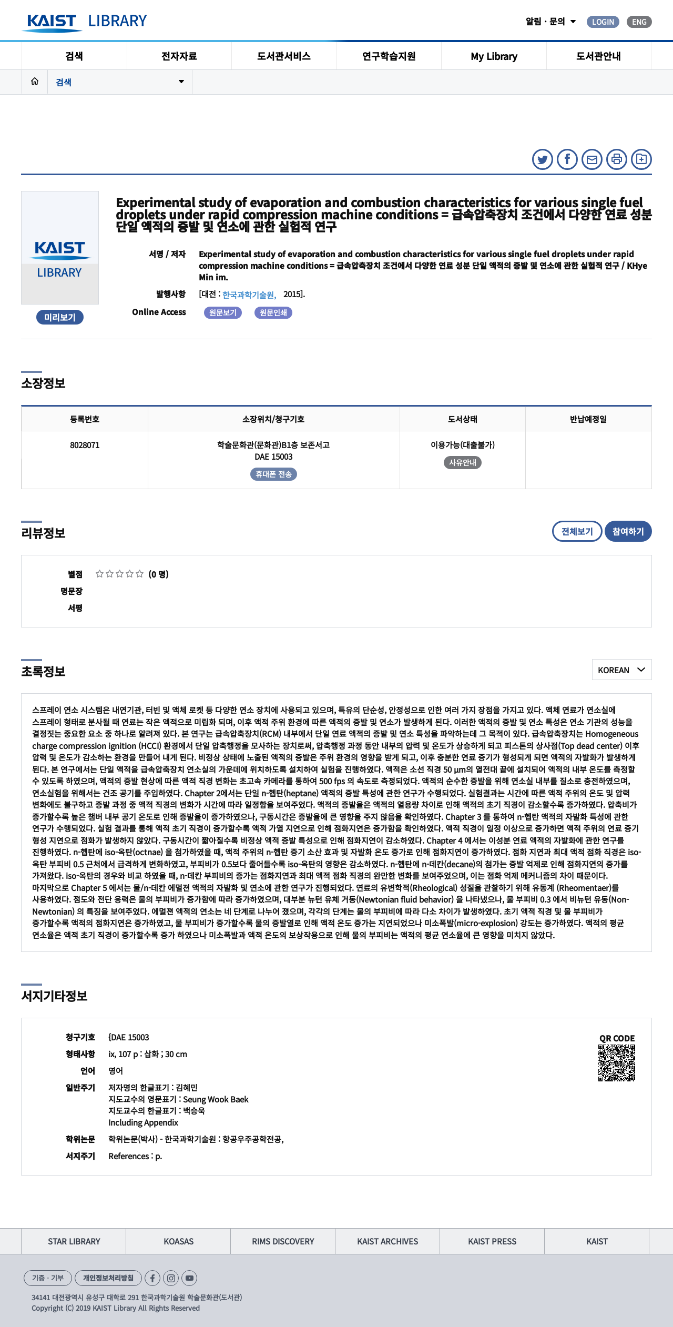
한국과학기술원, (249, 294)
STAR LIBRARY (74, 1241)
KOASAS (178, 1241)
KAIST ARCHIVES (387, 1241)
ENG (639, 21)
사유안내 (462, 462)
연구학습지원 (389, 56)
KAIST (597, 1241)
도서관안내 (598, 56)
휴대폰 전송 (274, 474)
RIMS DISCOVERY (283, 1241)
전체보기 (577, 531)
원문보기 (223, 312)
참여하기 (628, 531)
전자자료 (179, 56)
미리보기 (60, 317)
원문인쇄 (273, 312)
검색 (74, 56)
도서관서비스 (284, 56)
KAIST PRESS (492, 1241)
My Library (494, 56)
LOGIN (603, 21)
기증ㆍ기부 (48, 1278)
